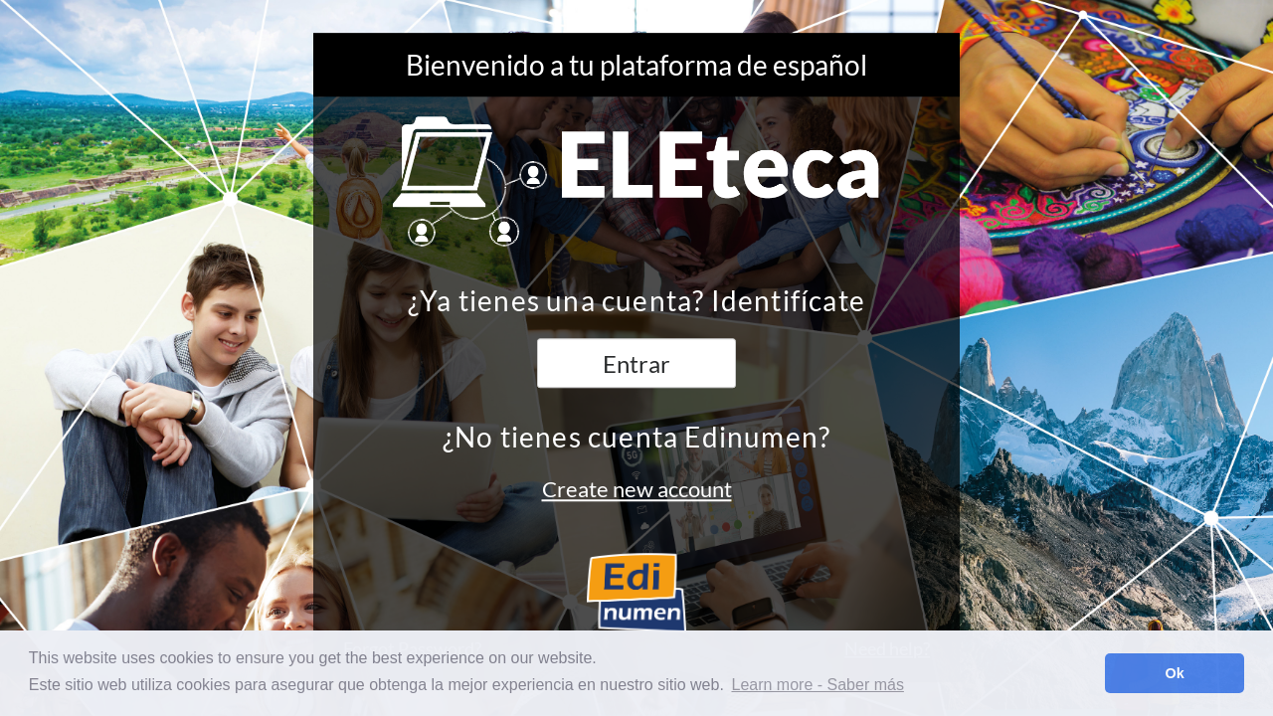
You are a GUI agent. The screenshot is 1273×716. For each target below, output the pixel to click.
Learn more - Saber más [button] (818, 684)
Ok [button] (1175, 673)
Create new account (637, 488)
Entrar (636, 364)
